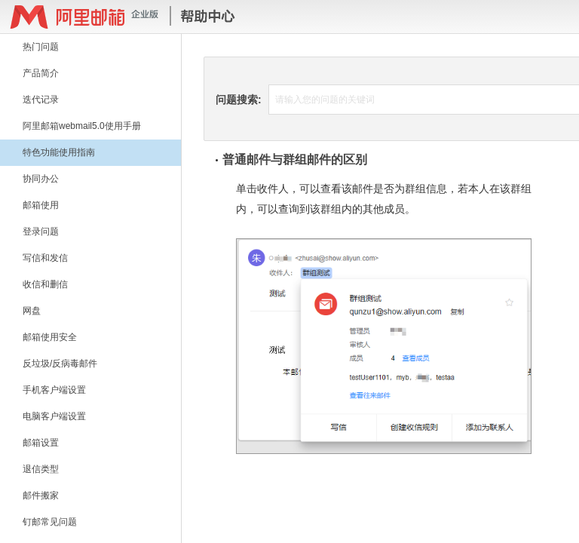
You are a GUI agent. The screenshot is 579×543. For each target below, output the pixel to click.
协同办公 (41, 178)
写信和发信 (45, 258)
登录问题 (41, 231)
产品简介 (41, 73)
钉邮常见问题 (50, 522)
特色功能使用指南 (59, 152)
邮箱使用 (41, 205)
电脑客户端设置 (54, 416)
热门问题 (41, 46)
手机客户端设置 (54, 390)
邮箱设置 (41, 442)
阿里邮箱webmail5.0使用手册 (82, 126)
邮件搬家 (41, 495)
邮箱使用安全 (50, 337)
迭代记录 (41, 99)
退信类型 (41, 469)
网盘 (32, 310)
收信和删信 (45, 284)
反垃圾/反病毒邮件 (60, 363)
